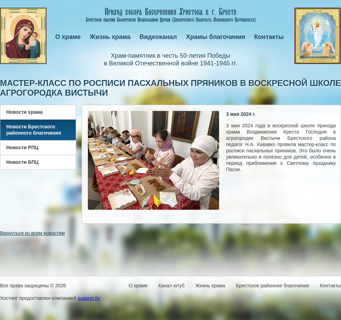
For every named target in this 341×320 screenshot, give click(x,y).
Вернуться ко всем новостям (32, 233)
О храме (68, 36)
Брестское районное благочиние (272, 285)
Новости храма (24, 112)
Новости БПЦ (22, 162)
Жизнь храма (110, 36)
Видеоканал (158, 36)
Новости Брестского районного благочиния (33, 130)
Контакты (269, 36)
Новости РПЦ (22, 147)
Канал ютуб (171, 285)
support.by (89, 298)
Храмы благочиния (216, 36)
